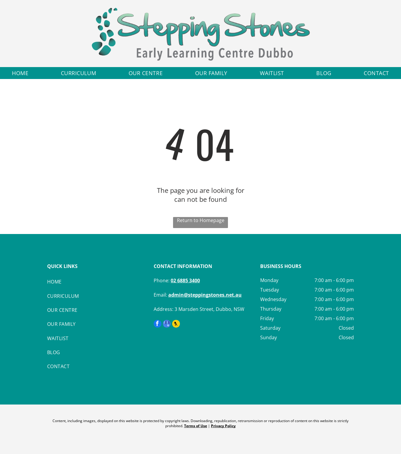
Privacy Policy (223, 425)
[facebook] (157, 324)
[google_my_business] (167, 324)
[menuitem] (20, 73)
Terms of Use (195, 425)
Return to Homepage (200, 220)
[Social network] (176, 324)
